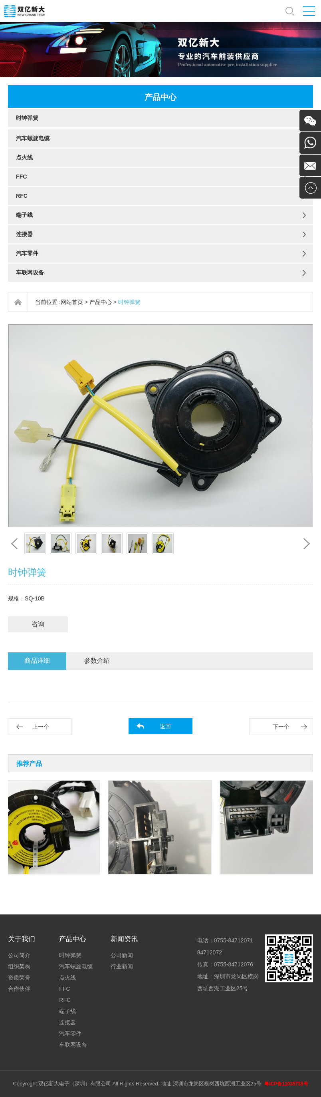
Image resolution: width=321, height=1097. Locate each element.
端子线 (24, 215)
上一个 (40, 726)
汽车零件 (27, 253)
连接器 (24, 234)
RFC (22, 196)
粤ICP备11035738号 (286, 1084)
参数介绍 (97, 660)
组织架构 (19, 966)
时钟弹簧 (27, 118)
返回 (165, 726)
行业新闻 (122, 966)
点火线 (24, 157)
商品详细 (37, 660)
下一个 (281, 726)
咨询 (38, 624)
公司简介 (19, 955)
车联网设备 (30, 272)
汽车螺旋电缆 (33, 138)
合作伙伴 (19, 989)
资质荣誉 (19, 977)
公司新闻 (122, 955)
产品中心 (100, 302)
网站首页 (72, 302)
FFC (21, 176)
